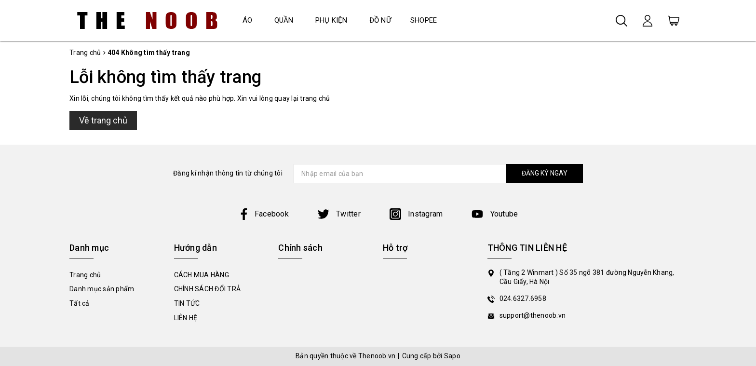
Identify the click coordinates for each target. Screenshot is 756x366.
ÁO (248, 20)
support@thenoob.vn (533, 315)
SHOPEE (423, 20)
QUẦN (284, 20)
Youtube (495, 213)
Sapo (452, 356)
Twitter (339, 213)
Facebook (263, 213)
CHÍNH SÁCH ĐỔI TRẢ (207, 289)
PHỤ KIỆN (331, 20)
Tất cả (79, 303)
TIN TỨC (187, 303)
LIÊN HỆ (186, 318)
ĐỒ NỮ (380, 20)
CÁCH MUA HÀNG (201, 275)
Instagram (416, 213)
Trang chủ (85, 275)
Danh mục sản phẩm (101, 289)
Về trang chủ (103, 120)
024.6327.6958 (523, 298)
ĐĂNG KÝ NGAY (544, 173)
